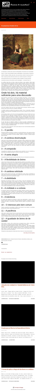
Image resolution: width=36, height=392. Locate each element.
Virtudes (10, 240)
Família (28, 239)
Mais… (28, 18)
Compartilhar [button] (4, 244)
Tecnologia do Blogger (18, 387)
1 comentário (12, 339)
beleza (8, 239)
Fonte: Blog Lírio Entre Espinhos (29, 232)
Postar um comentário (6, 252)
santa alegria (4, 240)
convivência (24, 239)
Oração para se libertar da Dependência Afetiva (15, 328)
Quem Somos (3, 18)
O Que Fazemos (21, 18)
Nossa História (12, 18)
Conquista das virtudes (15, 239)
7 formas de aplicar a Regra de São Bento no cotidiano (17, 369)
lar (31, 239)
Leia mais (33, 298)
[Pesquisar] (31, 2)
